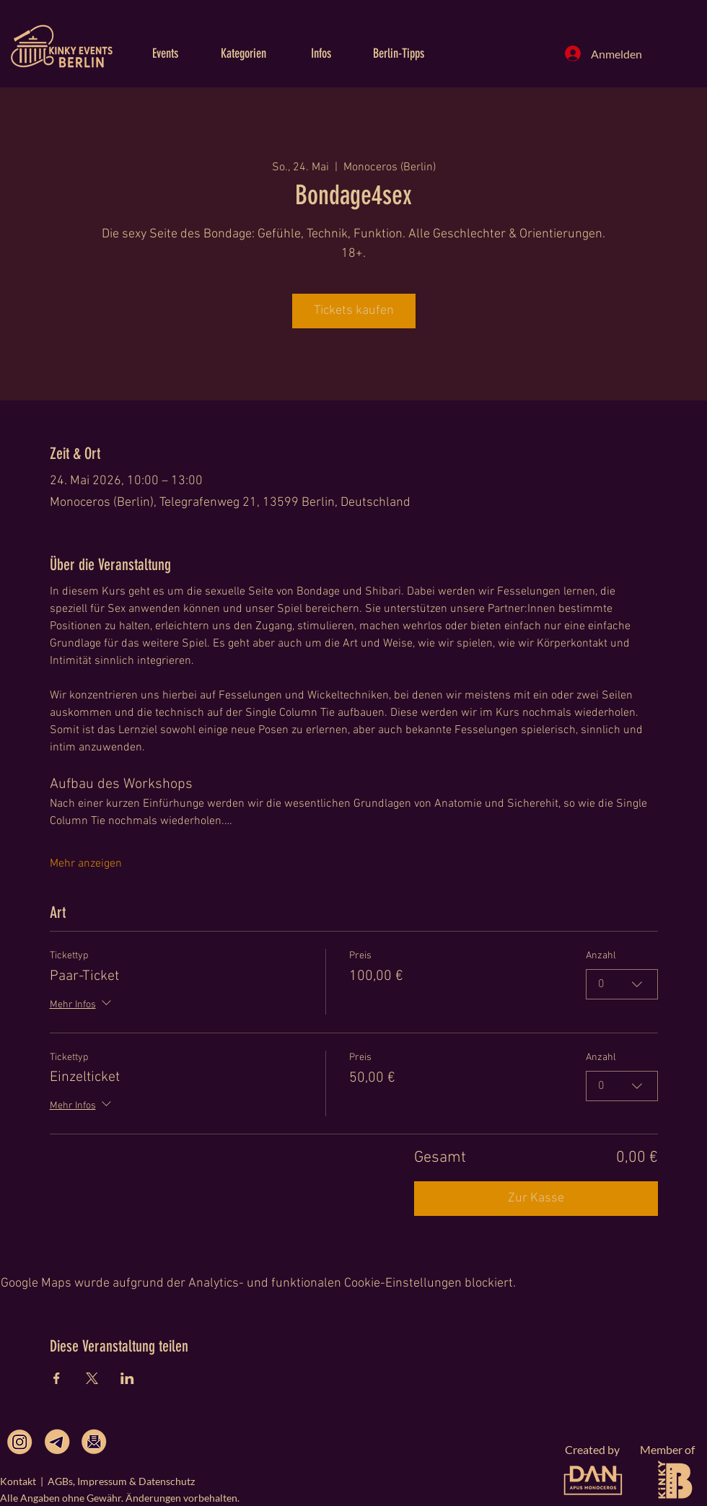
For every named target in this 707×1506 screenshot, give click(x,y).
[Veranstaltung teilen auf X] (92, 1378)
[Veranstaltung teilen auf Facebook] (56, 1378)
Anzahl (601, 956)
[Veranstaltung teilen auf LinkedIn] (127, 1378)
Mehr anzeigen (86, 864)
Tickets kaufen (354, 310)
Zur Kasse (536, 1198)
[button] (165, 53)
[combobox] (622, 984)
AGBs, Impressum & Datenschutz (121, 1481)
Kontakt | (24, 1481)
